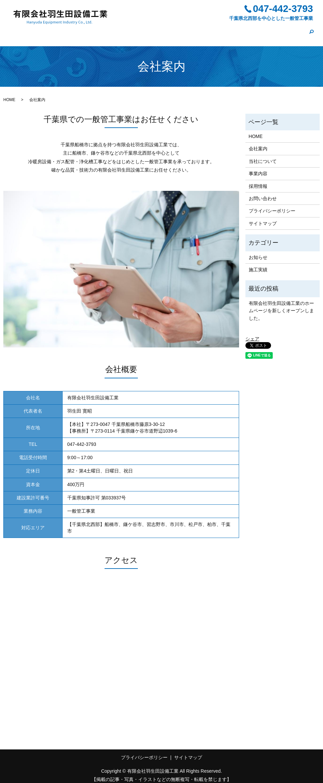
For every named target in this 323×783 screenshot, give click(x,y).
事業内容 (199, 30)
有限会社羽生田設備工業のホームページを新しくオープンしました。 (281, 305)
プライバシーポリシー (272, 205)
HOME (108, 30)
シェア (252, 333)
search (311, 31)
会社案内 (134, 30)
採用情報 (227, 30)
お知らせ (258, 251)
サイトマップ (263, 217)
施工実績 (255, 30)
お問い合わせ (288, 30)
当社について (166, 30)
